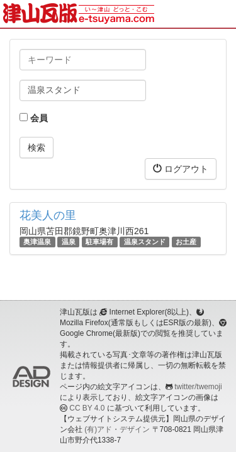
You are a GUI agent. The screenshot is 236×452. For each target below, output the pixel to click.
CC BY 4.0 (86, 408)
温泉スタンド (145, 241)
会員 (34, 118)
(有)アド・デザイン (117, 429)
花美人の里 (48, 215)
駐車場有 (99, 241)
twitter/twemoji (198, 386)
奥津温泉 (37, 241)
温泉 (69, 241)
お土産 (186, 241)
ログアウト (180, 168)
